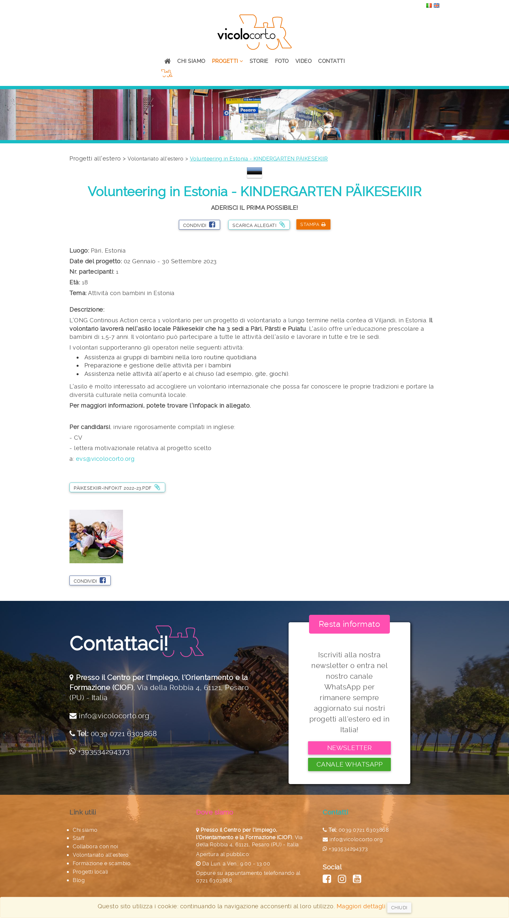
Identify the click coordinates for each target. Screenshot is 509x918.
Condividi (199, 224)
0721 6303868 (214, 880)
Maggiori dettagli (361, 906)
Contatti (331, 61)
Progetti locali (90, 872)
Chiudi (399, 907)
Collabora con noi (95, 846)
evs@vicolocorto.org (105, 458)
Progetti (227, 61)
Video (303, 61)
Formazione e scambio (101, 863)
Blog (79, 880)
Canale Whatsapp (350, 764)
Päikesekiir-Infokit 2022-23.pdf (117, 487)
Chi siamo (191, 61)
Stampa (313, 224)
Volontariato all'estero (156, 159)
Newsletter (349, 748)
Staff (79, 838)
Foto (282, 61)
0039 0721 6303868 (124, 733)
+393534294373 (104, 751)
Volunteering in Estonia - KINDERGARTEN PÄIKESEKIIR (259, 159)
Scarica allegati (258, 224)
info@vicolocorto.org (114, 715)
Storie (259, 61)
